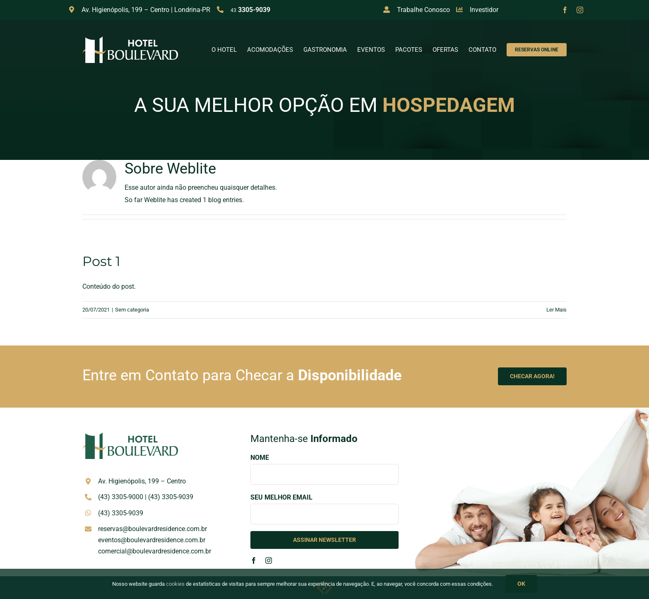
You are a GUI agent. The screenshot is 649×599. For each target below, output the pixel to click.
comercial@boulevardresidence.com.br (154, 551)
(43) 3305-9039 (170, 497)
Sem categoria (132, 310)
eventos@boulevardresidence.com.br (151, 540)
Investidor (484, 10)
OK (521, 583)
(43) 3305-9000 (120, 497)
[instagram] (580, 10)
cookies (175, 584)
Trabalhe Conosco (423, 10)
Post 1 (101, 261)
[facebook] (565, 10)
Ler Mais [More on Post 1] (556, 310)
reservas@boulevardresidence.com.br (152, 529)
